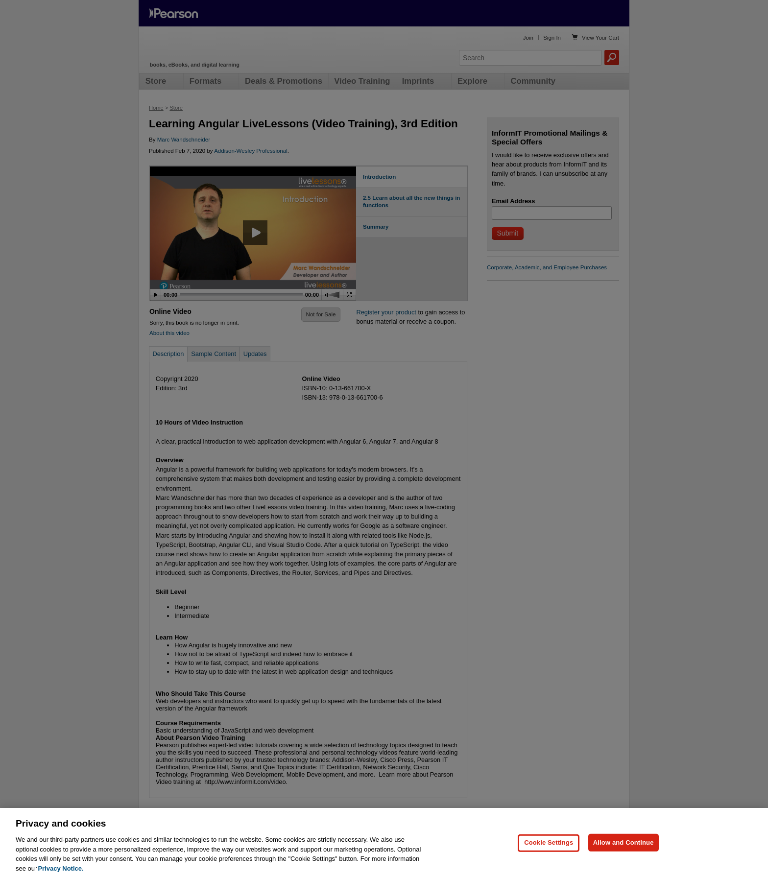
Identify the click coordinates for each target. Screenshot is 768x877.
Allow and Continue (623, 849)
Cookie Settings (548, 849)
